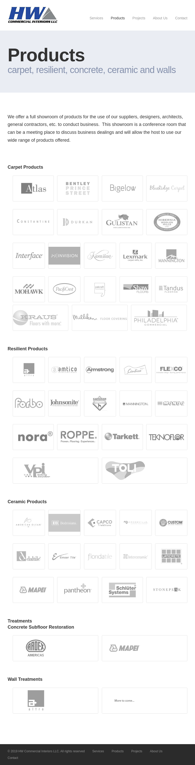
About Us (160, 18)
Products (118, 18)
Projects (139, 18)
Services (96, 18)
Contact (181, 18)
